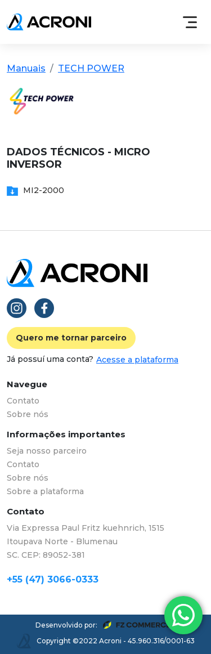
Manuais (26, 68)
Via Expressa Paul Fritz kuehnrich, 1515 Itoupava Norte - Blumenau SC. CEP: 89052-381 (85, 541)
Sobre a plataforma (45, 491)
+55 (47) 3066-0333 (52, 579)
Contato (23, 401)
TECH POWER (91, 68)
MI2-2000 (35, 190)
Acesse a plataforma (137, 360)
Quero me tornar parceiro (71, 338)
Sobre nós (27, 414)
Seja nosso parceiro (47, 451)
